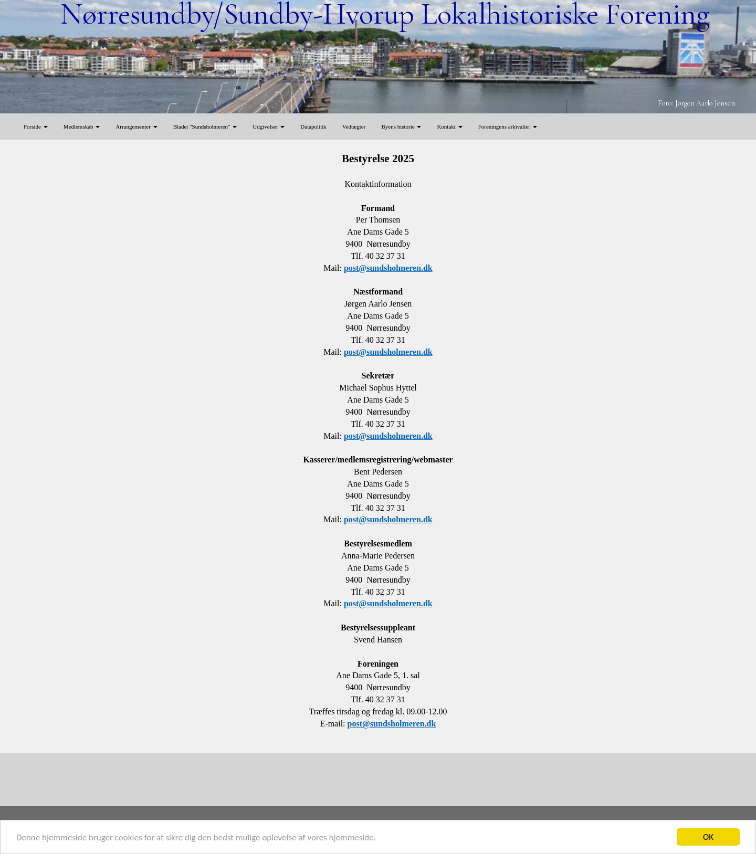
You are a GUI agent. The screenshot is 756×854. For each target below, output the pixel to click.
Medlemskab (82, 126)
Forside (36, 126)
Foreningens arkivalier (507, 126)
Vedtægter (354, 126)
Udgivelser (269, 126)
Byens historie (401, 126)
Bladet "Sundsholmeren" (205, 126)
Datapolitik (313, 126)
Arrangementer (136, 126)
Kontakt (449, 126)
